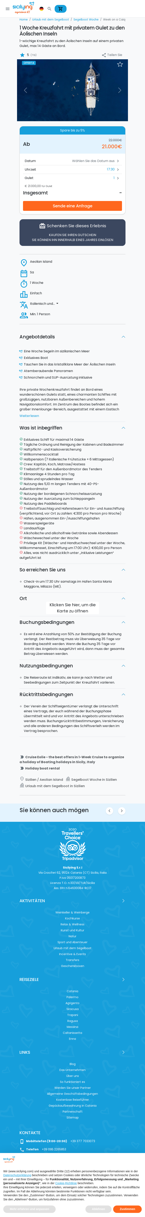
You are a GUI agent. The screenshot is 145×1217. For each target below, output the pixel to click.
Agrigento (72, 1003)
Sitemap (73, 1117)
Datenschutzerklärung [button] (17, 1175)
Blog (73, 1064)
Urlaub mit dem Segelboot (72, 948)
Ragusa (72, 1021)
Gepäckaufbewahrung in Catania (73, 1106)
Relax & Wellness (72, 924)
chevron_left (109, 811)
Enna (72, 1039)
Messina (72, 1027)
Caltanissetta (72, 1033)
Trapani (72, 1015)
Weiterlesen (29, 415)
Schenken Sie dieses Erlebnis (72, 233)
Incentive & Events (72, 954)
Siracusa (73, 1009)
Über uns (72, 1076)
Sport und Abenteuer (72, 942)
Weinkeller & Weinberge (72, 912)
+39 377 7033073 (82, 1141)
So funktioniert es (72, 1082)
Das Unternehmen (72, 1070)
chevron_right (122, 811)
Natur (72, 936)
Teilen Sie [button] (111, 55)
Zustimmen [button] (127, 1209)
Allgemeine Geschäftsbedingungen (72, 1094)
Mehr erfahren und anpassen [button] (29, 1209)
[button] (41, 9)
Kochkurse (72, 918)
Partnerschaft (73, 1112)
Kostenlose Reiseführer (72, 1100)
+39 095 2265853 (54, 1149)
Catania (72, 991)
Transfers (72, 960)
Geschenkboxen (72, 966)
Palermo (72, 997)
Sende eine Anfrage (72, 206)
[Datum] (82, 161)
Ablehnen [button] (98, 1209)
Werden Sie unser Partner (72, 1088)
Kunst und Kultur (72, 930)
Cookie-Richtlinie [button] (66, 1183)
